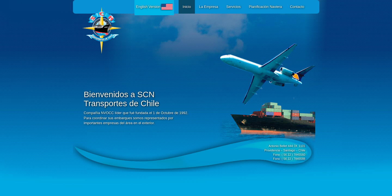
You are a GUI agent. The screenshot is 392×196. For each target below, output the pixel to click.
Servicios (233, 7)
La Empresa (208, 7)
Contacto (297, 7)
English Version (155, 7)
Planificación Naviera (265, 7)
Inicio (187, 7)
